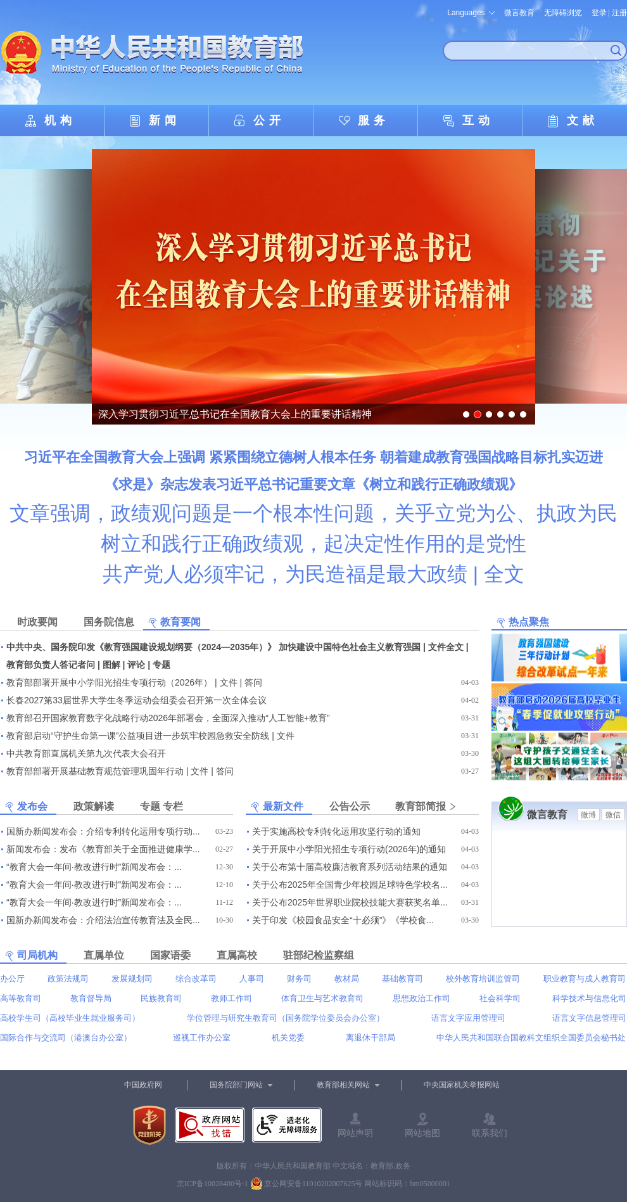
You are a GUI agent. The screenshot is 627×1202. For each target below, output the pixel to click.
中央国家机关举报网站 (462, 1084)
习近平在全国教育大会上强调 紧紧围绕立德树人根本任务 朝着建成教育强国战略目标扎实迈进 (313, 457)
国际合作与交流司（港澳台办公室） (66, 1037)
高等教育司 (20, 998)
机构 (60, 120)
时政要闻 (37, 622)
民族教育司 (161, 998)
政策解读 (93, 806)
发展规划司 (132, 978)
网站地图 (422, 1133)
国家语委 (170, 955)
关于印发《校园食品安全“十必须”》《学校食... (343, 920)
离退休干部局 (370, 1037)
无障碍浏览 (563, 12)
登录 (599, 12)
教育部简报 (420, 806)
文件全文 (446, 647)
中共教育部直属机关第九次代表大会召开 (86, 753)
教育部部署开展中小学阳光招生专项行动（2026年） (109, 682)
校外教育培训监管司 (483, 978)
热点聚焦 (529, 622)
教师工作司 (231, 998)
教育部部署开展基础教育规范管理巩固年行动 (95, 771)
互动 (478, 120)
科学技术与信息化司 (589, 998)
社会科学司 (500, 998)
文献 (582, 120)
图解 (111, 665)
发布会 (32, 806)
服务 (374, 120)
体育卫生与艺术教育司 (322, 998)
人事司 (251, 978)
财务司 (299, 978)
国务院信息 (109, 622)
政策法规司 (68, 978)
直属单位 (104, 955)
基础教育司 (402, 978)
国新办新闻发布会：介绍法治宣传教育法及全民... (103, 920)
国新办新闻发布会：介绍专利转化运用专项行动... (103, 831)
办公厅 (12, 978)
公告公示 (349, 806)
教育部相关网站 (343, 1084)
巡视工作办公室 (202, 1037)
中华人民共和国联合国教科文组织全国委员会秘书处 (531, 1037)
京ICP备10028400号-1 (212, 1183)
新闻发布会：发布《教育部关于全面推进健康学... (103, 849)
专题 (161, 665)
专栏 (173, 806)
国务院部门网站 (236, 1084)
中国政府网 (143, 1084)
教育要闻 (180, 622)
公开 (269, 120)
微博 (588, 814)
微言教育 (519, 12)
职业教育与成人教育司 (584, 978)
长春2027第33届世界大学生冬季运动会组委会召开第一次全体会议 (136, 700)
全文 (504, 574)
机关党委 (288, 1037)
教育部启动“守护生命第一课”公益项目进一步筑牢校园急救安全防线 (137, 736)
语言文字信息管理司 (589, 1018)
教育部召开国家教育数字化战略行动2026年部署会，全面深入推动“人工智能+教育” (168, 718)
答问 (253, 682)
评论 (136, 665)
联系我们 (489, 1133)
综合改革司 (196, 978)
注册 (619, 12)
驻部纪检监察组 (318, 955)
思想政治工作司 (421, 998)
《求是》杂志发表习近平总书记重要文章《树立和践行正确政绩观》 (313, 484)
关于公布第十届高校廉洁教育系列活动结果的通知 (349, 867)
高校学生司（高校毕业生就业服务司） (70, 1018)
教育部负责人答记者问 (50, 665)
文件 (229, 682)
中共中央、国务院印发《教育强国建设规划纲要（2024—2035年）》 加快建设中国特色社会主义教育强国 (213, 647)
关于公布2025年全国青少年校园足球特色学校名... (350, 884)
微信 (613, 814)
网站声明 (355, 1133)
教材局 (346, 978)
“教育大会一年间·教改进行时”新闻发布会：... (94, 867)
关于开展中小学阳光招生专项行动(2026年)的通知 (349, 849)
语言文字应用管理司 (468, 1018)
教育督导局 (90, 998)
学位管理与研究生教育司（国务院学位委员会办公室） (285, 1018)
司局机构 (37, 955)
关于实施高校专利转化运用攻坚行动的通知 (336, 831)
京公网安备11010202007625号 (313, 1183)
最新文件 (283, 806)
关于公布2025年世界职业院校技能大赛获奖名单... (350, 902)
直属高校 (237, 955)
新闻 (164, 120)
